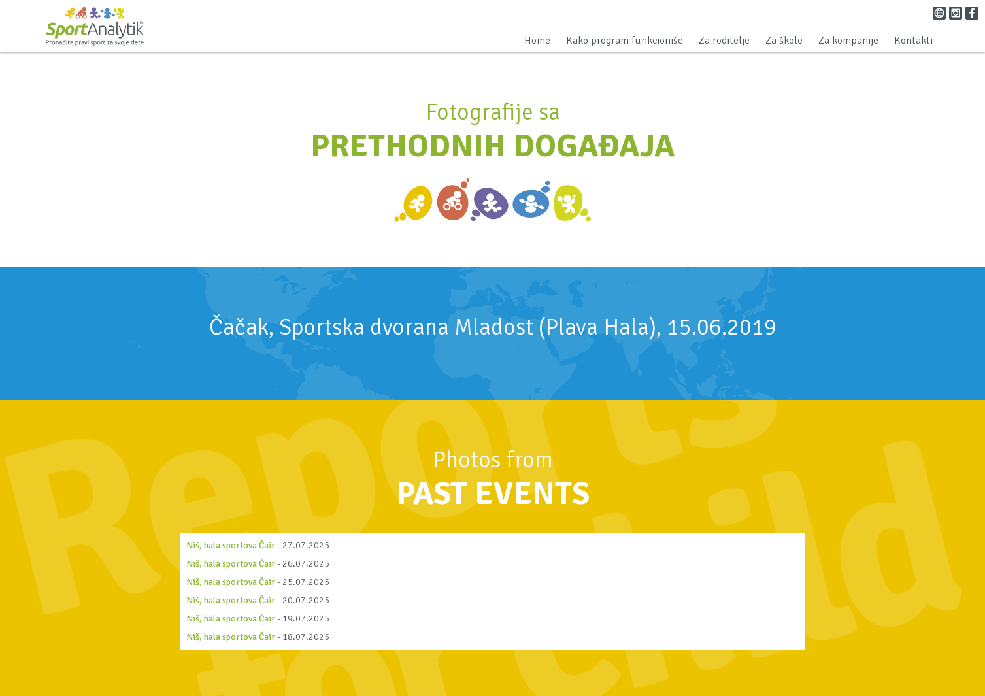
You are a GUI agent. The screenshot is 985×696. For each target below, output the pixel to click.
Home (537, 40)
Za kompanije (848, 40)
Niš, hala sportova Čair (230, 545)
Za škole (784, 40)
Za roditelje (724, 40)
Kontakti (913, 40)
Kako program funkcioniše (624, 40)
